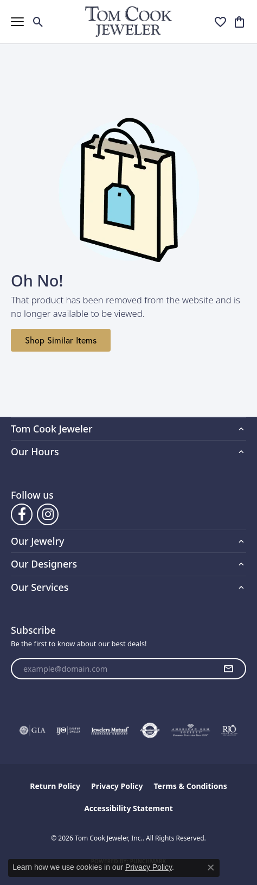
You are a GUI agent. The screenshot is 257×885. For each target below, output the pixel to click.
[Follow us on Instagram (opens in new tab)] (48, 514)
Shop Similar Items (61, 340)
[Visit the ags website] (191, 730)
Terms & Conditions (190, 786)
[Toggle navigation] (17, 22)
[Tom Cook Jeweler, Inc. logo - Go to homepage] (129, 21)
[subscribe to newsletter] (228, 669)
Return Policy (55, 786)
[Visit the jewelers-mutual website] (109, 730)
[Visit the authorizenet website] (150, 730)
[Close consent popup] (211, 867)
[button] (38, 22)
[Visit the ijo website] (68, 730)
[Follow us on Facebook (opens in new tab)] (22, 514)
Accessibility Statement (128, 808)
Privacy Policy (117, 786)
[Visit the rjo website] (229, 730)
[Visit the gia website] (33, 730)
